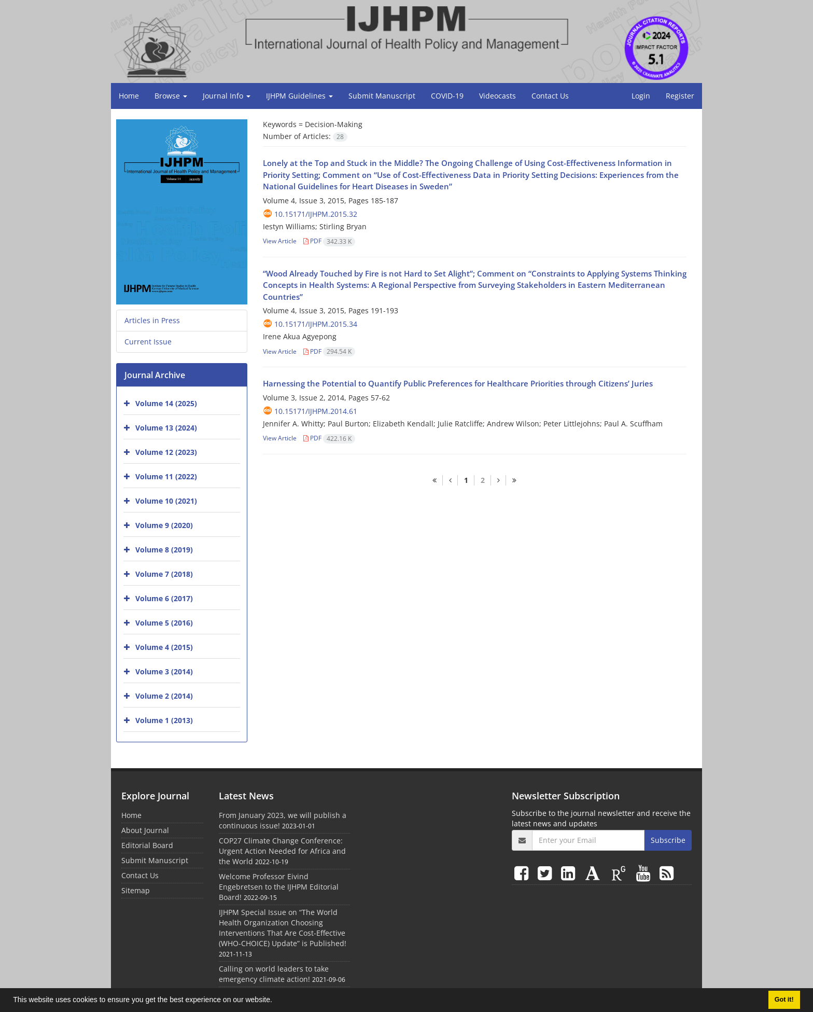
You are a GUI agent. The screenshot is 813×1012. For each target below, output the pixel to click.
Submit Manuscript (381, 96)
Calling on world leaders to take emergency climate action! (274, 974)
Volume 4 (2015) (164, 647)
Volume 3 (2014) (164, 671)
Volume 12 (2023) (166, 452)
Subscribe (668, 840)
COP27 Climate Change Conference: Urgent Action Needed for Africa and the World (282, 851)
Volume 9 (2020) (164, 525)
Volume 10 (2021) (166, 501)
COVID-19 (447, 96)
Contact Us (550, 96)
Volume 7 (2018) (164, 574)
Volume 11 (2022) (166, 476)
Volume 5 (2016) (164, 623)
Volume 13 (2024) (166, 428)
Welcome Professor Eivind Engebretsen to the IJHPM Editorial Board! (279, 886)
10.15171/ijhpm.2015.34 (315, 324)
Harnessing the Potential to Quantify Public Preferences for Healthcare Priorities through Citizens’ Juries (458, 383)
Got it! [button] (784, 999)
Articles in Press (152, 320)
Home (129, 96)
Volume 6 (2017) (164, 598)
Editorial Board (147, 845)
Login (641, 96)
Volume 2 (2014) (164, 696)
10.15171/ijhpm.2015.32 (315, 214)
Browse (171, 96)
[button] (275, 1001)
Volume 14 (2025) (166, 403)
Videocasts (497, 96)
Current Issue (148, 341)
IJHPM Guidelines (299, 96)
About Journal (145, 830)
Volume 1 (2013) (164, 720)
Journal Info (226, 96)
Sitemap (135, 890)
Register (680, 96)
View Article (280, 241)
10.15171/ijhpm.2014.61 (315, 411)
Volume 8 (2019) (164, 549)
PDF (329, 241)
